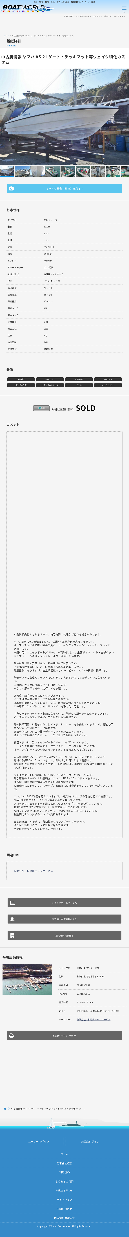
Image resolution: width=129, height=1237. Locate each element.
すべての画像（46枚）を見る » (64, 188)
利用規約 (64, 1172)
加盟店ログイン (90, 1141)
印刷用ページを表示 (64, 1035)
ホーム (7, 35)
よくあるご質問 (64, 1181)
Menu (124, 9)
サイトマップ (64, 1199)
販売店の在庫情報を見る (64, 919)
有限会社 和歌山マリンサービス (33, 871)
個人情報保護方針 (64, 1218)
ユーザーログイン (38, 1141)
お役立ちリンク (64, 1190)
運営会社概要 (64, 1163)
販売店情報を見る (64, 935)
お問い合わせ (64, 1209)
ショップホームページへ (64, 902)
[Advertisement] (64, 25)
